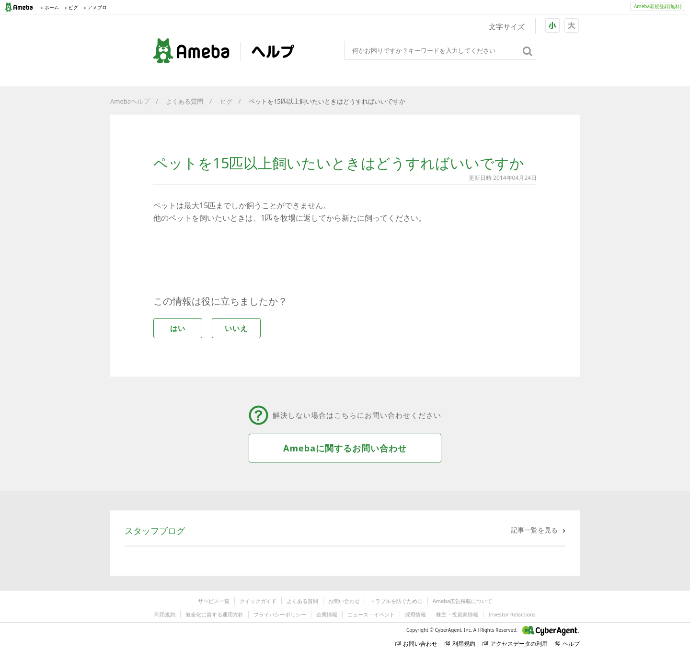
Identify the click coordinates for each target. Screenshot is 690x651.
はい (177, 328)
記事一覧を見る (534, 529)
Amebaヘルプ (130, 101)
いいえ (236, 328)
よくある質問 (184, 101)
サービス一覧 (214, 600)
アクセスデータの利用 (515, 643)
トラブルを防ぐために (396, 600)
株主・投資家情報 (457, 614)
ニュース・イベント (371, 614)
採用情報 (415, 614)
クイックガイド (258, 600)
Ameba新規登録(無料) (657, 6)
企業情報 (326, 614)
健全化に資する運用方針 (214, 614)
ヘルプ (567, 643)
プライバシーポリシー (279, 614)
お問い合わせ (344, 600)
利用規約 (164, 614)
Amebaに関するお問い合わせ (345, 448)
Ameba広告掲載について (462, 600)
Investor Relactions (511, 614)
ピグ (226, 101)
